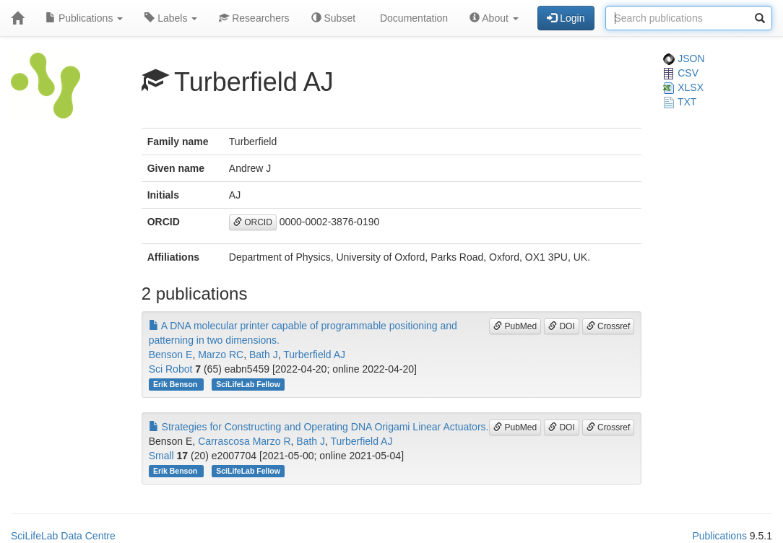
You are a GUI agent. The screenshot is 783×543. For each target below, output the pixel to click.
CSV (680, 73)
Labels (170, 18)
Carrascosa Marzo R (244, 441)
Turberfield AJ (314, 354)
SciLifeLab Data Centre (63, 536)
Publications (84, 18)
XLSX (683, 87)
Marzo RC (220, 354)
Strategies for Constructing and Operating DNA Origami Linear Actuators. (319, 427)
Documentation (412, 18)
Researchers (254, 18)
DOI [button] (561, 326)
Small (161, 455)
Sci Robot (171, 369)
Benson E (171, 354)
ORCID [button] (252, 222)
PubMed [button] (515, 326)
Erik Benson (176, 384)
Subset (333, 18)
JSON (683, 58)
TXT (679, 102)
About (494, 18)
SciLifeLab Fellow (248, 384)
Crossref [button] (609, 326)
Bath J (263, 354)
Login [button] (565, 18)
